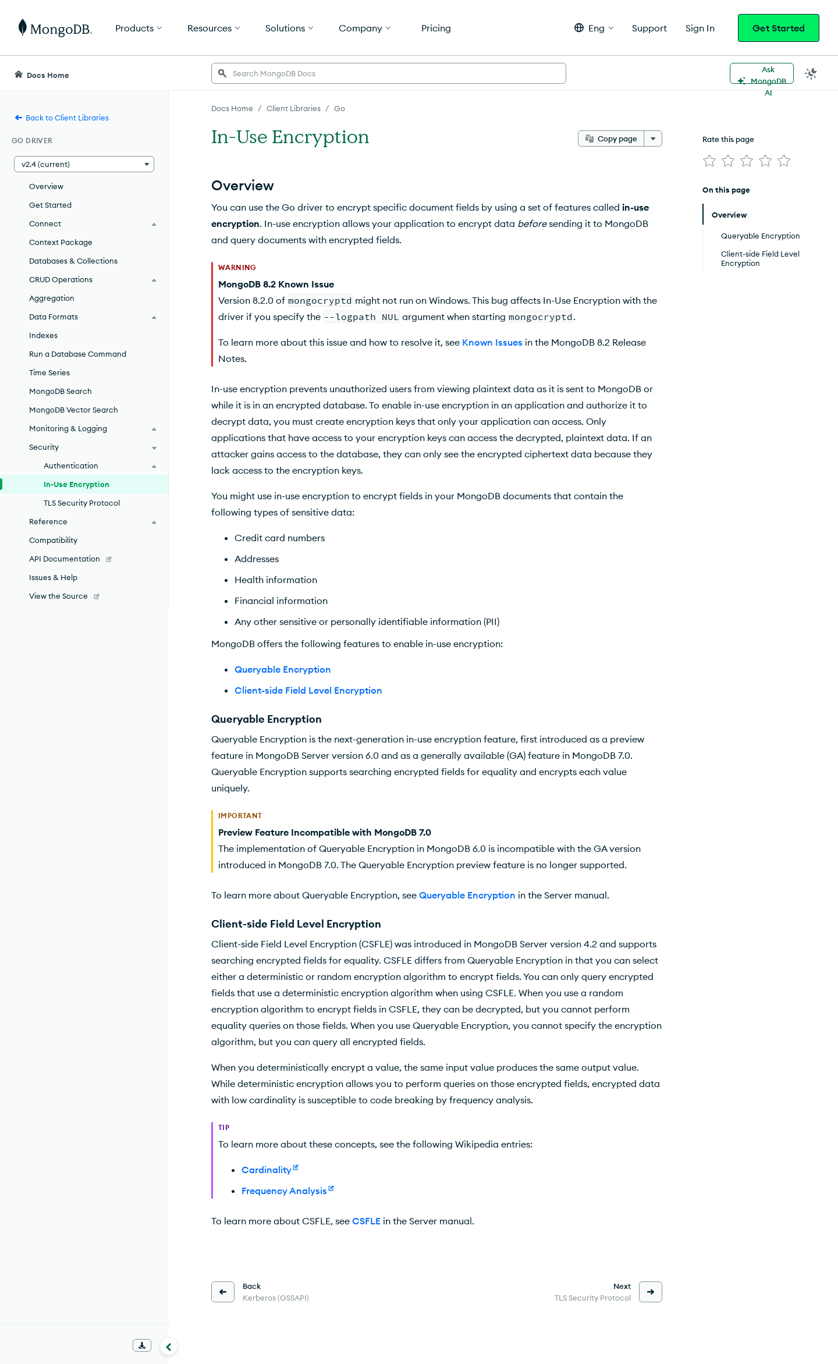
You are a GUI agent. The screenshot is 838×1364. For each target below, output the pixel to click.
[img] (709, 161)
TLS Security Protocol (82, 502)
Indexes (43, 335)
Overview (46, 186)
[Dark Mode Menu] (811, 73)
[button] (593, 28)
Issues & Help (53, 577)
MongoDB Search (60, 391)
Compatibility (53, 540)
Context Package (61, 242)
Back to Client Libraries (61, 117)
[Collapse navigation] (168, 1346)
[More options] (653, 138)
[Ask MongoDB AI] (762, 73)
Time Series (49, 372)
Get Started (778, 28)
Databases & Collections (73, 260)
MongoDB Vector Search (73, 409)
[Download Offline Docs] (142, 1345)
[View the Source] (84, 596)
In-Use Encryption (76, 484)
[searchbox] (388, 73)
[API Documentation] (84, 558)
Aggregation (51, 298)
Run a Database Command (77, 353)
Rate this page (728, 139)
